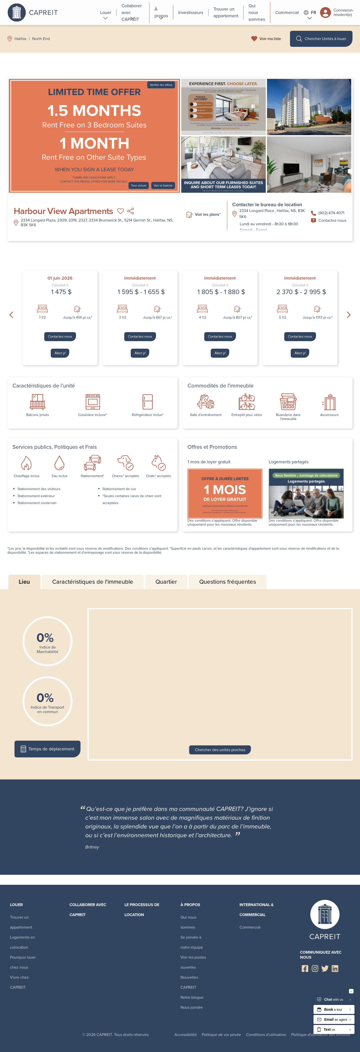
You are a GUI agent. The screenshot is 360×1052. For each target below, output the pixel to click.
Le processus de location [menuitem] (141, 910)
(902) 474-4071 (327, 213)
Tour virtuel (138, 185)
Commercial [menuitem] (250, 927)
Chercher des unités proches (220, 750)
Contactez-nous (328, 220)
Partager (130, 211)
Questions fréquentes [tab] (227, 581)
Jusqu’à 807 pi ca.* (237, 318)
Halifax (20, 39)
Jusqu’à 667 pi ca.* (157, 318)
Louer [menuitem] (16, 905)
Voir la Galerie (163, 185)
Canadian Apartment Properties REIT (51, 12)
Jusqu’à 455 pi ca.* (77, 318)
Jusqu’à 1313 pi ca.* (317, 318)
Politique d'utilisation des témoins (320, 1034)
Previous (11, 315)
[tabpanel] (180, 684)
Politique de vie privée (221, 1034)
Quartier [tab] (166, 581)
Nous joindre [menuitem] (191, 1007)
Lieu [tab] (24, 581)
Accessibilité (185, 1034)
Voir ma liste (270, 38)
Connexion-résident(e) (336, 12)
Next (348, 315)
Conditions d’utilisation (266, 1034)
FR (310, 12)
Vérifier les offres (161, 85)
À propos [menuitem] (190, 905)
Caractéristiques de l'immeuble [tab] (92, 581)
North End (41, 39)
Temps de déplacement (47, 749)
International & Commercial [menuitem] (257, 910)
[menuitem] (105, 12)
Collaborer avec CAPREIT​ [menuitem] (88, 910)
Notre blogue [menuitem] (192, 997)
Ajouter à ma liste (120, 211)
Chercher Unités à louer (321, 39)
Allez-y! (60, 353)
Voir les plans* (203, 214)
